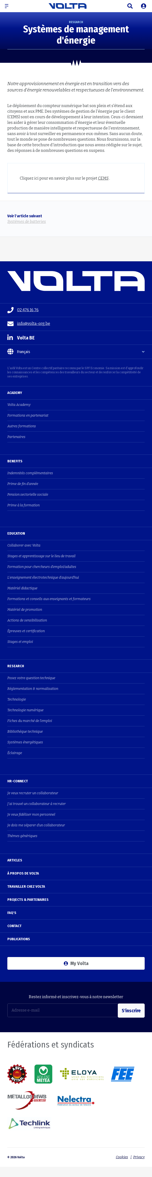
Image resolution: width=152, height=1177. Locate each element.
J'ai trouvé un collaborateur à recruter (36, 804)
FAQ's (11, 913)
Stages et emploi (20, 642)
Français (18, 351)
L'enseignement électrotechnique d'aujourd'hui (43, 577)
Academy (14, 393)
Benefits (14, 461)
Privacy (139, 1156)
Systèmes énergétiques (25, 742)
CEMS (103, 178)
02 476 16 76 (23, 310)
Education (16, 533)
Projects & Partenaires (28, 899)
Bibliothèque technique (25, 732)
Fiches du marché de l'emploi (29, 721)
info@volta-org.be (28, 324)
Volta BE (21, 338)
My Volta (76, 963)
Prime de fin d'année (22, 484)
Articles (14, 860)
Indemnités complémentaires (30, 473)
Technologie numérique (25, 710)
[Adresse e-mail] (62, 1010)
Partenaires (16, 437)
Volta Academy (19, 405)
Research (15, 666)
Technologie (16, 699)
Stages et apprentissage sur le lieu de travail (41, 556)
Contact (14, 926)
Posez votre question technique (31, 678)
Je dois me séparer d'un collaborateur (36, 825)
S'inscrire (131, 1010)
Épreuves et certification (26, 631)
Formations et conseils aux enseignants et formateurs (49, 599)
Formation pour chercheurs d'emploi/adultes (41, 567)
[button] (8, 6)
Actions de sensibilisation (27, 620)
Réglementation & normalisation (32, 689)
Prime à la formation (23, 505)
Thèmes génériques (22, 836)
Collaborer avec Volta (23, 545)
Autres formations (21, 426)
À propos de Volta (23, 873)
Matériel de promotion (24, 610)
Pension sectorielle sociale (27, 495)
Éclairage (14, 753)
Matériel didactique (22, 588)
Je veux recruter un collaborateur (32, 793)
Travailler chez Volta (26, 886)
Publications (18, 939)
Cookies (121, 1156)
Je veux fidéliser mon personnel (31, 814)
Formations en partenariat (27, 415)
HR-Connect (17, 781)
